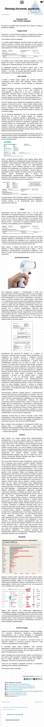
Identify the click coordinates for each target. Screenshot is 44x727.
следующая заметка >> (39, 14)
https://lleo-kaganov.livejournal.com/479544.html (20, 686)
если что (16, 696)
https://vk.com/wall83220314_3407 (16, 693)
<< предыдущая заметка (5, 14)
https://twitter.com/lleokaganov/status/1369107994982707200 (24, 691)
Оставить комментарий (16, 714)
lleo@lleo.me (38, 676)
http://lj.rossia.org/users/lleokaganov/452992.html (20, 688)
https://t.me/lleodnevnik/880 (14, 689)
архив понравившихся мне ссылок (9, 709)
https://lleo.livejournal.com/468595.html (17, 684)
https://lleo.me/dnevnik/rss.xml (17, 695)
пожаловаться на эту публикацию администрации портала (15, 707)
